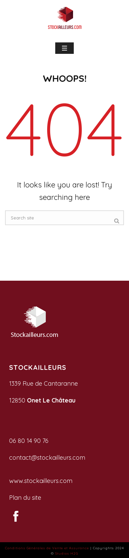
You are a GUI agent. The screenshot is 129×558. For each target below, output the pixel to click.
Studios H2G (66, 553)
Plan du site (25, 497)
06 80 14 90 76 (29, 441)
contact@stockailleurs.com (47, 457)
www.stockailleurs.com (40, 481)
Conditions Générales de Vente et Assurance (47, 548)
